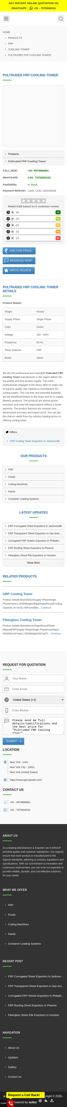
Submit (11, 741)
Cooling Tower (18, 49)
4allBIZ (33, 1102)
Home (6, 32)
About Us (13, 1047)
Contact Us (14, 1076)
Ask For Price (21, 250)
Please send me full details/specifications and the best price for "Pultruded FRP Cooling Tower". (37, 725)
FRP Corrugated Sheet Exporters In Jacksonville (35, 526)
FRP (10, 43)
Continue (46, 607)
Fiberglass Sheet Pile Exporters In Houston (32, 555)
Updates (13, 1057)
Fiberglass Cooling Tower (22, 620)
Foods (11, 476)
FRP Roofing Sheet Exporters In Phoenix (31, 548)
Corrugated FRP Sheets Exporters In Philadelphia (35, 540)
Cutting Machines (18, 484)
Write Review (20, 270)
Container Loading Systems (23, 498)
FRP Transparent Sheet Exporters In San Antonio (35, 533)
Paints (11, 491)
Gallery (12, 1067)
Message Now (21, 260)
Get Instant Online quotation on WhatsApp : (33, 6)
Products (15, 37)
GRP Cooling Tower (18, 594)
